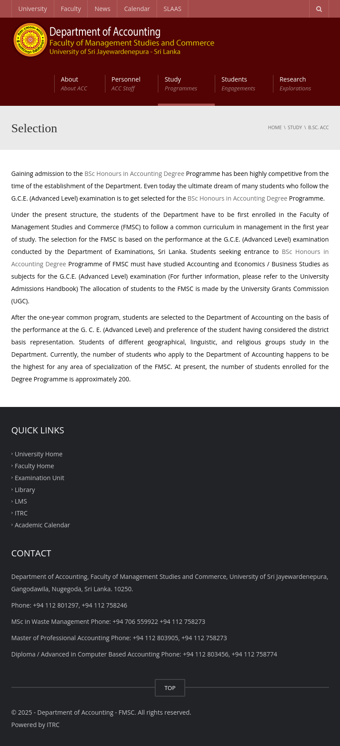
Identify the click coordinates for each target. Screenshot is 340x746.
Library (25, 489)
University (33, 8)
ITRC (21, 513)
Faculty (71, 8)
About (74, 84)
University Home (39, 454)
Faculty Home (34, 466)
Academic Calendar (42, 525)
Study (180, 84)
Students (238, 84)
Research (295, 84)
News (102, 8)
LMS (21, 501)
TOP (170, 688)
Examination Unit (39, 477)
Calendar (137, 8)
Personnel (126, 84)
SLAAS (172, 8)
